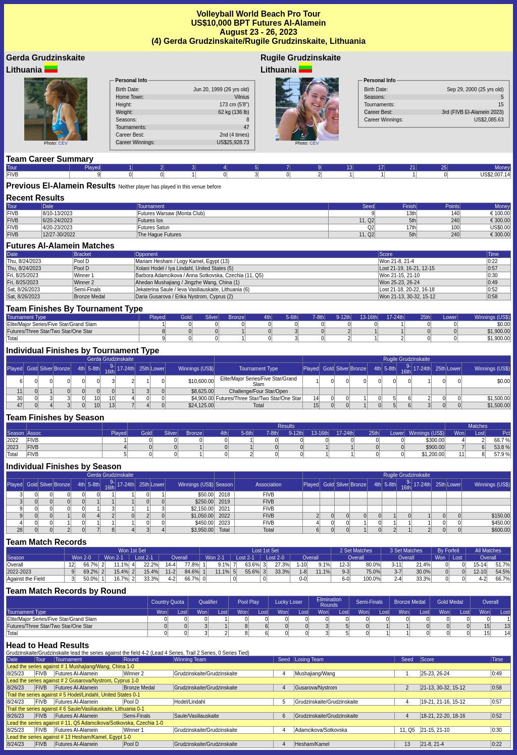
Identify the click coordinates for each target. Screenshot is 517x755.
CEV (63, 143)
